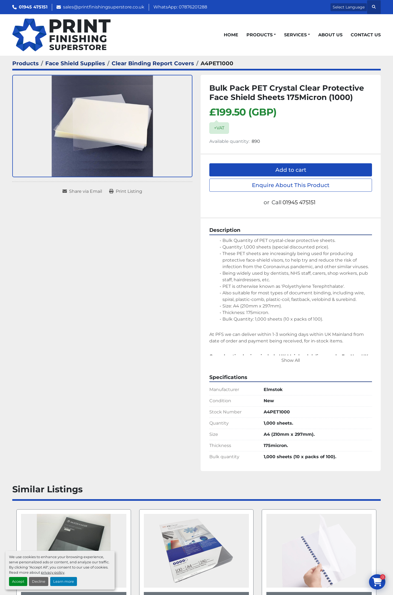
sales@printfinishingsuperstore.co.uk (103, 7)
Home (231, 34)
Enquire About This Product (290, 185)
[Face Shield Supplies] (75, 63)
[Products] (25, 63)
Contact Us (366, 34)
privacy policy (52, 572)
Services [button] (295, 34)
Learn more (63, 581)
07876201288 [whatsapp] (193, 7)
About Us (330, 34)
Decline (38, 581)
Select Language (349, 7)
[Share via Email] (82, 191)
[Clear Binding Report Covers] (153, 63)
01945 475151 (33, 7)
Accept (18, 581)
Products (259, 34)
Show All (290, 360)
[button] (261, 35)
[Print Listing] (126, 191)
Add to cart (290, 170)
